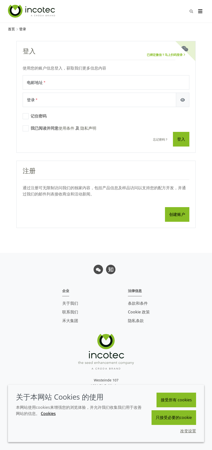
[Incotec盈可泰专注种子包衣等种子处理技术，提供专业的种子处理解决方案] (32, 11)
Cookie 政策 (139, 312)
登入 (181, 139)
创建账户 (177, 214)
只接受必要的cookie (174, 417)
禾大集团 (70, 320)
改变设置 (188, 431)
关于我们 (70, 303)
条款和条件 (138, 303)
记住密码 (39, 116)
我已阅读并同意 (63, 128)
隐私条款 (136, 320)
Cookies (48, 413)
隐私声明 (88, 128)
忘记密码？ (160, 139)
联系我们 (70, 312)
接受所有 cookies (176, 400)
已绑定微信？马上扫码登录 (166, 55)
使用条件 (66, 128)
